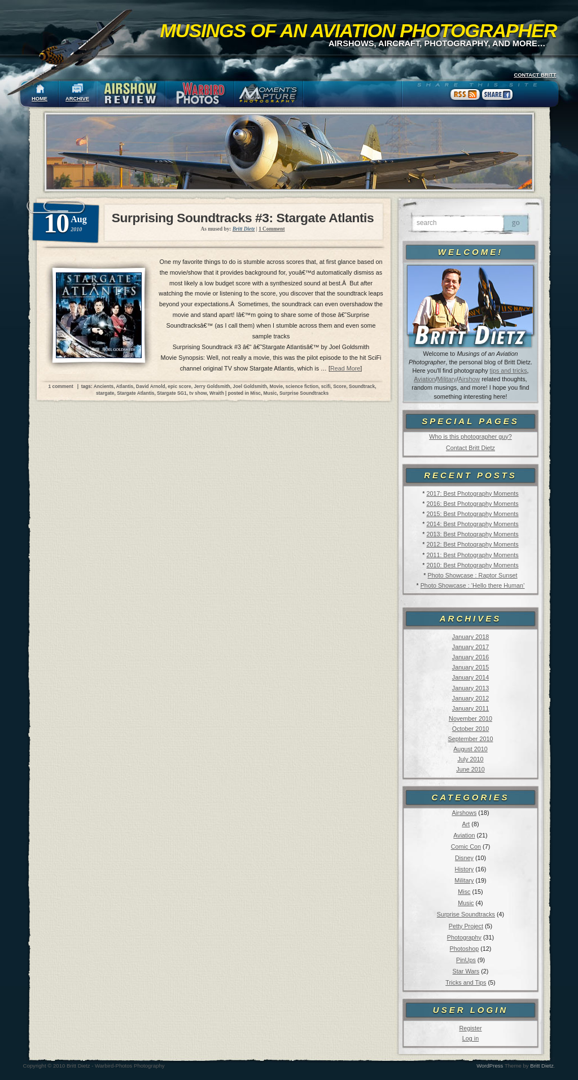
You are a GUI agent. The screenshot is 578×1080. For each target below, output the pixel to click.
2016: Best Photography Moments (472, 503)
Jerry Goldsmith (212, 386)
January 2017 (470, 646)
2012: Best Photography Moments (472, 544)
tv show (198, 393)
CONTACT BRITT (535, 75)
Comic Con (466, 846)
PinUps (466, 959)
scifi (326, 386)
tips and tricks (508, 370)
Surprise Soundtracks (466, 914)
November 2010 (470, 718)
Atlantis (124, 386)
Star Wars (466, 971)
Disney (464, 857)
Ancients (103, 386)
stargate (105, 393)
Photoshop (464, 948)
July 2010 (470, 759)
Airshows (464, 812)
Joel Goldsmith (250, 386)
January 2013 (470, 688)
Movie (276, 386)
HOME (39, 99)
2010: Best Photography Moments (472, 565)
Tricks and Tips (465, 982)
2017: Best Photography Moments (472, 493)
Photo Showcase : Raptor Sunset (473, 575)
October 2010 (470, 728)
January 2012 (470, 698)
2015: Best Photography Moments (472, 513)
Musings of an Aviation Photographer (358, 30)
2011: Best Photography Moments (472, 555)
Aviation (424, 379)
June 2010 (470, 769)
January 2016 (470, 657)
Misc (464, 891)
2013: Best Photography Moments (472, 534)
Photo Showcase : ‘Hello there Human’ (473, 585)
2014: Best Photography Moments (472, 524)
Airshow (469, 379)
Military (447, 379)
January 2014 (470, 677)
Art (466, 824)
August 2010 (470, 749)
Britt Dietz (542, 1066)
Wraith (216, 393)
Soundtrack (362, 386)
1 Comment (271, 229)
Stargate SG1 (172, 393)
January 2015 (470, 667)
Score (339, 386)
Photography (464, 937)
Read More (345, 368)
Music (466, 903)
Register (470, 1028)
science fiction (302, 386)
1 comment (61, 386)
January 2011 (470, 708)
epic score (179, 386)
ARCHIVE (77, 99)
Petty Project (466, 926)
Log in (470, 1038)
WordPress (489, 1066)
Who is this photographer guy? (470, 436)
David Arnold (150, 386)
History (464, 869)
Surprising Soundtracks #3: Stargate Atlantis (243, 217)
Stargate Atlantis (135, 393)
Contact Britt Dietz (470, 447)
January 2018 (470, 636)
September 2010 (470, 738)
